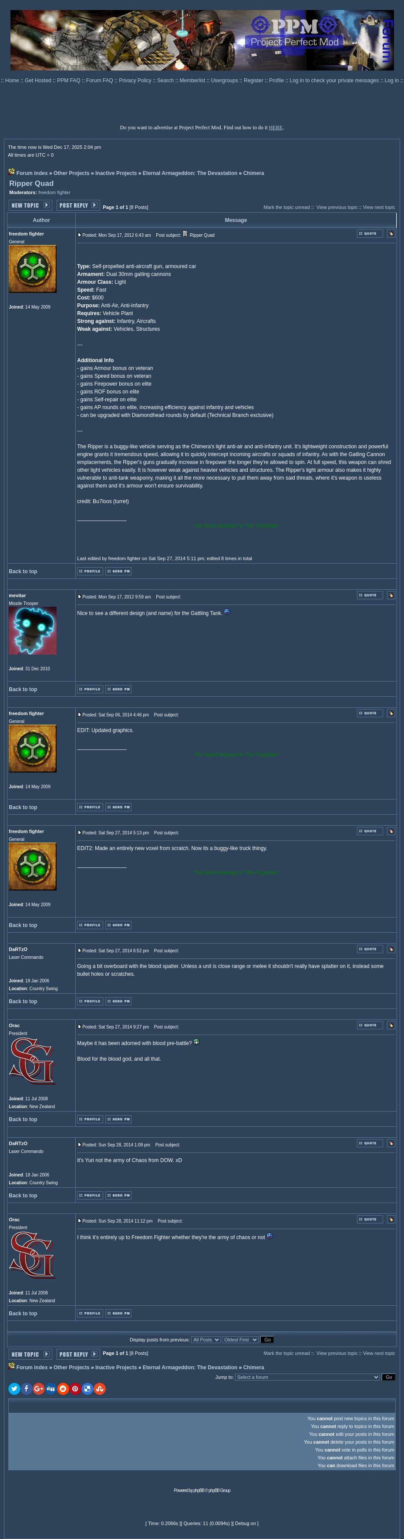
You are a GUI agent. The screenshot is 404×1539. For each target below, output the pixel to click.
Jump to (223, 1377)
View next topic (379, 207)
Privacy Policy (136, 80)
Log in (392, 80)
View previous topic (337, 207)
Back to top (23, 571)
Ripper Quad (31, 183)
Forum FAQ (100, 80)
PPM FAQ (69, 80)
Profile (277, 80)
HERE (276, 127)
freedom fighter (54, 192)
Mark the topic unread (286, 207)
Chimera (253, 173)
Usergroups (225, 80)
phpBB (198, 1490)
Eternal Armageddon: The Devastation (190, 173)
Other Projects (72, 173)
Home (12, 80)
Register (254, 80)
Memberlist (193, 80)
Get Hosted (39, 80)
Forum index (32, 173)
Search (166, 80)
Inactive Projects (116, 173)
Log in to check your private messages (335, 80)
